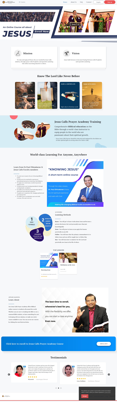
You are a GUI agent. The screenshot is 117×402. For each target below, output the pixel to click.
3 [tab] (61, 389)
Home (65, 3)
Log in (98, 3)
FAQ (81, 3)
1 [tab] (56, 389)
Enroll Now (103, 345)
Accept (85, 396)
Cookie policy (107, 392)
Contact (88, 3)
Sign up (109, 3)
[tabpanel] (34, 373)
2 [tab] (58, 389)
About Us (74, 3)
